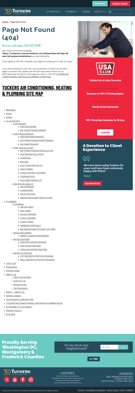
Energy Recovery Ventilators (36, 198)
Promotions (13, 271)
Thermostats (27, 176)
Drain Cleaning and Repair (34, 236)
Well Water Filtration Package (37, 260)
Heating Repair (28, 127)
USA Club (11, 263)
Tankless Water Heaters (33, 249)
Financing (11, 267)
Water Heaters (21, 239)
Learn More (105, 133)
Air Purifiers (27, 187)
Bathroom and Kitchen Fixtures (37, 229)
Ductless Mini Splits (31, 165)
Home (5, 22)
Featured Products (31, 180)
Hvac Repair (19, 124)
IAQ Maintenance (29, 144)
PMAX (9, 114)
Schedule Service (120, 3)
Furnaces (25, 158)
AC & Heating (54, 12)
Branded (11, 110)
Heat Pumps (26, 169)
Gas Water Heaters (30, 246)
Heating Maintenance (32, 137)
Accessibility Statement (19, 307)
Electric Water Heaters (33, 242)
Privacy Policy (14, 310)
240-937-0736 (34, 45)
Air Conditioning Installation (36, 150)
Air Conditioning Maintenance (36, 140)
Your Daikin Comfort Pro (20, 299)
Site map (10, 314)
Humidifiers (26, 190)
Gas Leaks (25, 211)
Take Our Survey (22, 277)
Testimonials (20, 288)
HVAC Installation (23, 148)
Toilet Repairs (28, 218)
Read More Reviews (92, 185)
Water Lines (26, 207)
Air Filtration (27, 194)
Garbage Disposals (30, 225)
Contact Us (19, 281)
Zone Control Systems (32, 173)
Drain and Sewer (22, 233)
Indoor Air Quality (23, 184)
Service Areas (13, 296)
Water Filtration (22, 253)
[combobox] (120, 12)
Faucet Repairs (28, 214)
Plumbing (72, 12)
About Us (100, 12)
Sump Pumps (27, 222)
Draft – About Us (15, 292)
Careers (86, 12)
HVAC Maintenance (23, 134)
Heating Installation (32, 154)
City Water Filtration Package (36, 256)
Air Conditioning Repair (33, 130)
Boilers (24, 162)
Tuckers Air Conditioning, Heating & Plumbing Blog (34, 303)
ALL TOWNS (94, 359)
